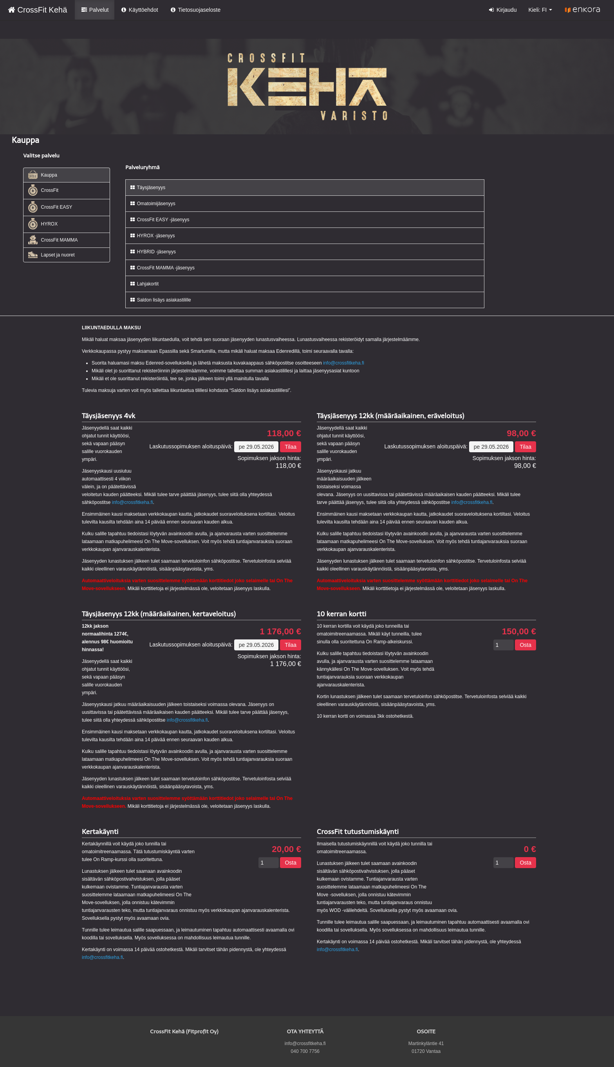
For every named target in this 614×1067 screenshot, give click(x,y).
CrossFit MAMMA (53, 239)
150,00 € (519, 632)
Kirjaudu (502, 10)
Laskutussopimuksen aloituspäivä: (190, 446)
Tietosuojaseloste (195, 10)
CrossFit (43, 190)
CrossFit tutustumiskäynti (358, 831)
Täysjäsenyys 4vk (108, 416)
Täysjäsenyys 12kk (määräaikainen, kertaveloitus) (159, 614)
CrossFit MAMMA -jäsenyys (162, 268)
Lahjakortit (144, 284)
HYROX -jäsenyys (152, 235)
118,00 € (284, 433)
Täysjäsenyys (147, 187)
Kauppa (42, 174)
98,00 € (521, 433)
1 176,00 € (280, 632)
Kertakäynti (100, 831)
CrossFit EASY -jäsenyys (159, 219)
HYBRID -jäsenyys (153, 252)
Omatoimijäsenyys (152, 203)
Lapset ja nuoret (51, 254)
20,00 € (286, 849)
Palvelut (94, 10)
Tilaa (290, 447)
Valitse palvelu (41, 155)
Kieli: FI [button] (540, 10)
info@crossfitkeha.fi (343, 363)
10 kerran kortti (341, 614)
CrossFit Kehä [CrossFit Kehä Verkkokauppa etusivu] (37, 9)
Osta (525, 645)
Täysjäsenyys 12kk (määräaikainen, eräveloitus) (390, 416)
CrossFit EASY (50, 207)
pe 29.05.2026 (256, 447)
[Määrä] (503, 644)
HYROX (43, 223)
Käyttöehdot (139, 10)
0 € (530, 849)
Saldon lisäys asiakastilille (160, 300)
